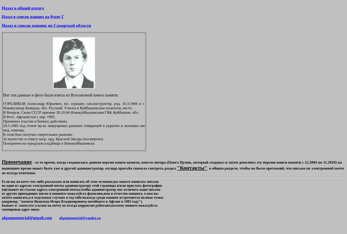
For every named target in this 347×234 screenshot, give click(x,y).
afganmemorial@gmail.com (27, 217)
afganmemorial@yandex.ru (80, 218)
